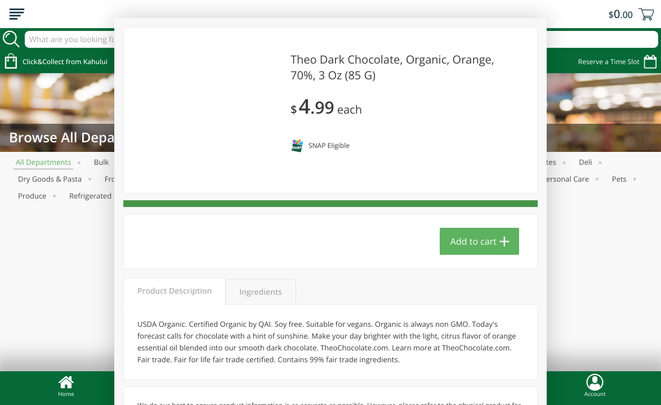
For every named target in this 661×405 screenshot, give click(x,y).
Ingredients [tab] (260, 292)
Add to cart (473, 241)
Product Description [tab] (174, 291)
